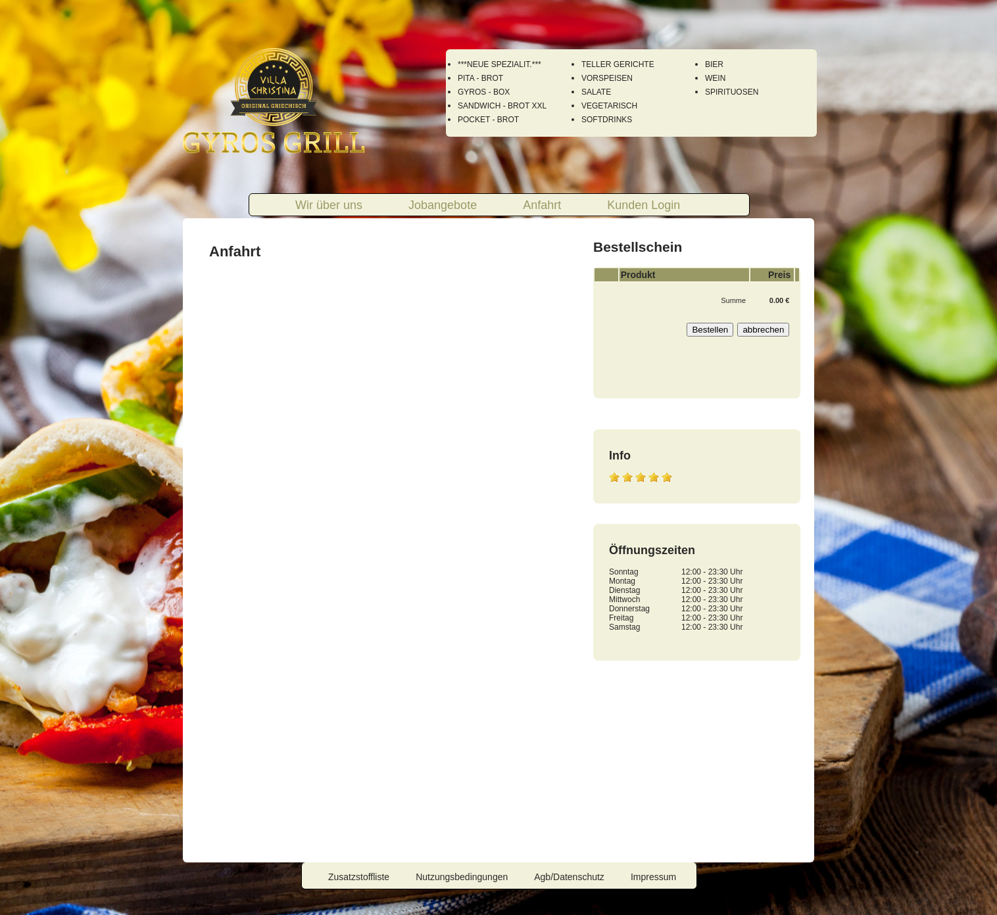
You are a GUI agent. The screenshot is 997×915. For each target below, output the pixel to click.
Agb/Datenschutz (569, 877)
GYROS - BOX (484, 92)
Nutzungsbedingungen (462, 877)
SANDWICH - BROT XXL (502, 105)
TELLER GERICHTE (617, 64)
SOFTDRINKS (606, 119)
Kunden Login (643, 205)
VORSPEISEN (607, 78)
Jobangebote (442, 205)
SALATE (596, 92)
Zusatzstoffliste (358, 877)
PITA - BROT (480, 78)
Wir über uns (328, 205)
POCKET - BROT (488, 119)
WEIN (715, 78)
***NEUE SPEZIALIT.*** (499, 64)
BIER (714, 64)
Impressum (653, 877)
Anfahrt (542, 205)
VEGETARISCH (609, 105)
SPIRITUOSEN (731, 92)
